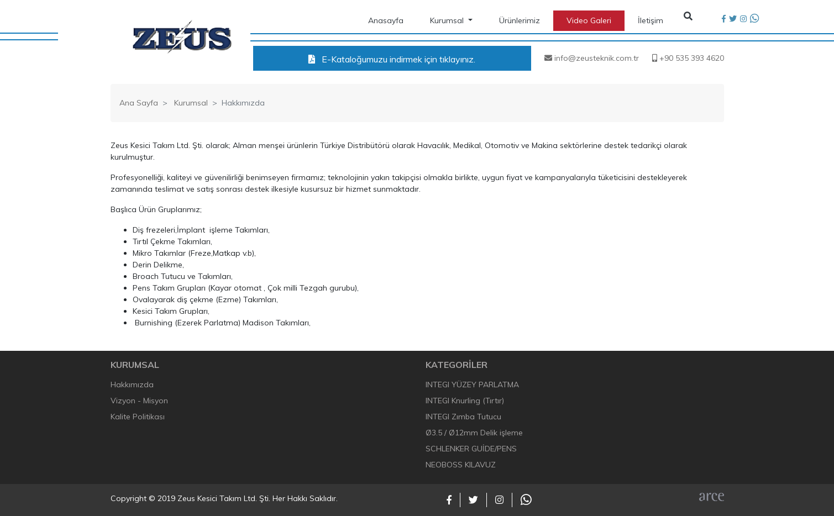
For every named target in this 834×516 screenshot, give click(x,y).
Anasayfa (385, 20)
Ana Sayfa (138, 103)
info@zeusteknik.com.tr (591, 58)
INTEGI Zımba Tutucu (463, 417)
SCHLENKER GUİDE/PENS (471, 449)
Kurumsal (448, 20)
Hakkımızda (132, 384)
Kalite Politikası (138, 417)
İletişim (650, 20)
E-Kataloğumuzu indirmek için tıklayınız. (391, 59)
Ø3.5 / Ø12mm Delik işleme (474, 433)
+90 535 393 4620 (688, 58)
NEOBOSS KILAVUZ (461, 465)
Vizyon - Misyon (139, 401)
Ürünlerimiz (519, 20)
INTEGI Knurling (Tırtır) (465, 401)
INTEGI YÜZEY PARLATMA (472, 384)
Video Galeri (589, 20)
